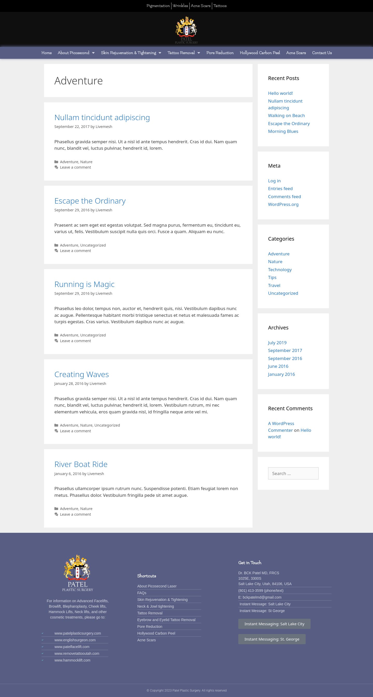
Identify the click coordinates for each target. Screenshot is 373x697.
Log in (274, 181)
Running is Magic (84, 284)
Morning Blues (283, 131)
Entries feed (280, 188)
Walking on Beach (286, 115)
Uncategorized (93, 245)
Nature (86, 161)
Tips (272, 277)
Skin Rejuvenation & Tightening (131, 53)
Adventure (69, 161)
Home (46, 53)
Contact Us (322, 53)
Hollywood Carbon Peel (260, 53)
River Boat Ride (80, 464)
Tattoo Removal (184, 53)
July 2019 (277, 343)
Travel (274, 285)
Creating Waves (81, 374)
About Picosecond (76, 53)
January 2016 (281, 374)
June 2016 (278, 366)
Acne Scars (296, 53)
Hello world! (280, 93)
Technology (280, 269)
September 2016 (285, 358)
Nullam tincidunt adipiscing (102, 117)
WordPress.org (283, 204)
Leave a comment (75, 167)
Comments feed (284, 196)
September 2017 (285, 350)
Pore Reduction (220, 53)
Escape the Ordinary (90, 200)
